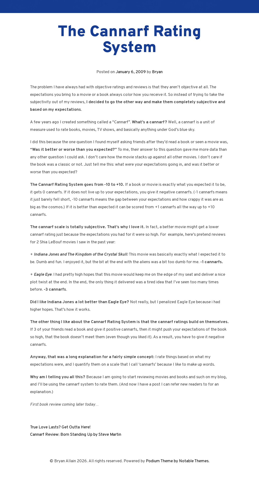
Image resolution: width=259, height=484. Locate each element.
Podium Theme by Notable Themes (177, 461)
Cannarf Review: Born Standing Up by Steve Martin (75, 434)
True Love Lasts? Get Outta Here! (60, 427)
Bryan (157, 72)
